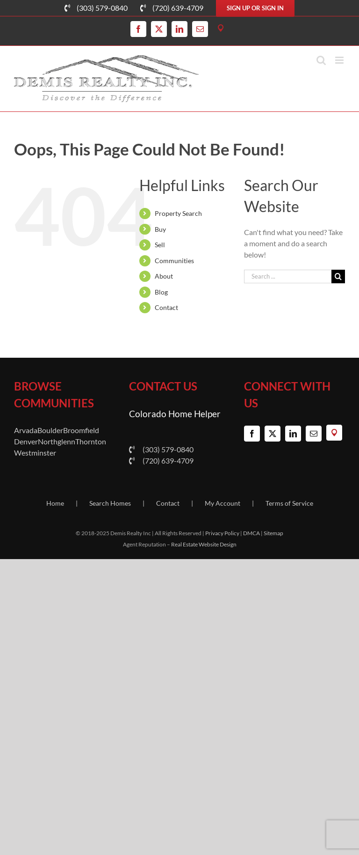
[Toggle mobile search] (321, 60)
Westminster (35, 452)
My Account (222, 503)
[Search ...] (287, 276)
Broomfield (81, 430)
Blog (161, 292)
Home (55, 503)
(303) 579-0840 (161, 449)
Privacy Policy (222, 533)
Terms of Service (289, 503)
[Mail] (314, 434)
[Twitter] (272, 434)
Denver (26, 441)
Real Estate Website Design (204, 544)
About (164, 276)
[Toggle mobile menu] (340, 60)
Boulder (50, 430)
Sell (160, 245)
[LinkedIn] (293, 434)
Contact (166, 307)
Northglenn (56, 441)
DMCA (251, 533)
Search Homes (110, 503)
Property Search (178, 213)
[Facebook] (252, 434)
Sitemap (273, 533)
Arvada (25, 430)
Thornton (90, 441)
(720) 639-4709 (161, 460)
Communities (174, 261)
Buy (160, 229)
